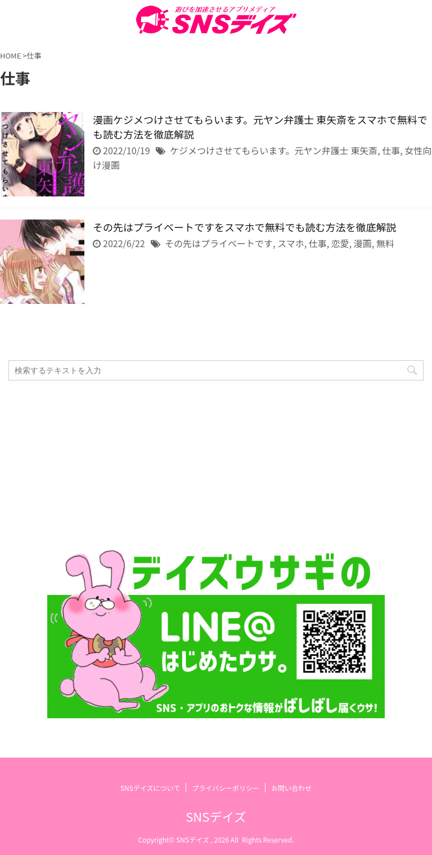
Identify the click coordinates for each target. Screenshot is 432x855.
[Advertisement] (210, 465)
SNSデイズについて (150, 788)
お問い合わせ (291, 788)
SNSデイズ (216, 816)
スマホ (290, 243)
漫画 (363, 243)
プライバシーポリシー (225, 788)
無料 (385, 243)
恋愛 (340, 243)
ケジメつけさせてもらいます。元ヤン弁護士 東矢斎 (273, 150)
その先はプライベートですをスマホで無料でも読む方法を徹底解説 (244, 227)
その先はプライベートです (219, 243)
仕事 (391, 150)
